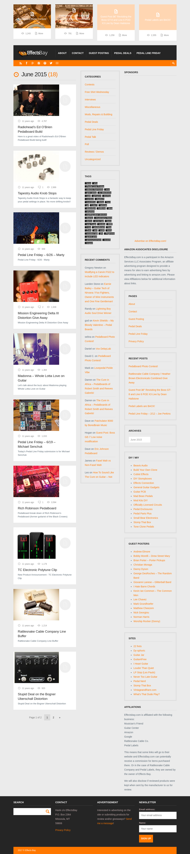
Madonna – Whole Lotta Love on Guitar (41, 378)
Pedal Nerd (139, 681)
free (109, 227)
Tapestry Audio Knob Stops (37, 193)
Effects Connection (143, 483)
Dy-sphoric (139, 650)
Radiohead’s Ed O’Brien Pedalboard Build (35, 129)
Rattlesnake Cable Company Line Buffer (42, 634)
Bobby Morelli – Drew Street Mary (151, 556)
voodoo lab (92, 233)
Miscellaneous (92, 107)
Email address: (147, 809)
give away (92, 193)
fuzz (109, 202)
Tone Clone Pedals (143, 526)
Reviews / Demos (94, 151)
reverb (107, 240)
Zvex (89, 230)
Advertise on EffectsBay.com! (150, 241)
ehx (96, 183)
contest (90, 199)
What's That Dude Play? (146, 694)
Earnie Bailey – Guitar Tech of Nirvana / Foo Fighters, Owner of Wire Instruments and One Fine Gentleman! (99, 293)
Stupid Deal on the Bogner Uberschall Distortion (37, 696)
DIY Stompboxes (142, 478)
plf (88, 205)
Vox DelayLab (103, 348)
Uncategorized (92, 159)
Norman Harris (141, 616)
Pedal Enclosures (142, 509)
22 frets (137, 646)
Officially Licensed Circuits (147, 504)
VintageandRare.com (144, 689)
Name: (142, 823)
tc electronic (105, 193)
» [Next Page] (59, 717)
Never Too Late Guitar (145, 676)
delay (101, 202)
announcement (94, 240)
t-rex (89, 227)
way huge (91, 224)
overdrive (91, 202)
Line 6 (95, 205)
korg (109, 230)
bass (109, 221)
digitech (100, 199)
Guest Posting (99, 53)
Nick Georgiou (141, 612)
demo (89, 221)
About (62, 53)
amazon (97, 196)
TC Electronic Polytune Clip (37, 570)
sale (89, 196)
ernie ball (99, 221)
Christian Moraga (142, 564)
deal (110, 208)
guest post (92, 237)
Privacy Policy (136, 341)
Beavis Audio (140, 465)
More (40, 35)
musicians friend (104, 218)
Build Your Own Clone (145, 469)
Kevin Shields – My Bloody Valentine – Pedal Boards (99, 325)
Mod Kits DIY (140, 500)
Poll (87, 144)
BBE (110, 224)
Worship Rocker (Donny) (146, 621)
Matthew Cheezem (143, 608)
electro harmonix (95, 189)
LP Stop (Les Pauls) (144, 672)
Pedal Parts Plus (142, 513)
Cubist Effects (140, 474)
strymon (91, 211)
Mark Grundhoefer (143, 603)
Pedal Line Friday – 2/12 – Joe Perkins (149, 413)
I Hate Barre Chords (144, 586)
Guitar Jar (138, 655)
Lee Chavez (140, 599)
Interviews (90, 99)
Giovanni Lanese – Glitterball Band (152, 582)
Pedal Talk (90, 136)
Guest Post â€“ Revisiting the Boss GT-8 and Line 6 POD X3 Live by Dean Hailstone (150, 394)
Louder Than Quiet (143, 668)
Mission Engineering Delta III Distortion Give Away (38, 315)
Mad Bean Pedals (143, 496)
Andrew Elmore (141, 551)
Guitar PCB (139, 491)
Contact (78, 53)
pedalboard (99, 227)
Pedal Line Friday (149, 53)
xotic (102, 230)
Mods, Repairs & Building (98, 114)
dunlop (107, 196)
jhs (101, 233)
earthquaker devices (97, 215)
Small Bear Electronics (145, 517)
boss (89, 183)
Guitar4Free (140, 659)
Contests (89, 84)
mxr (108, 189)
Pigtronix (110, 233)
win (96, 230)
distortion (91, 208)
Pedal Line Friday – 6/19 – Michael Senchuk (36, 444)
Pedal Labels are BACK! (142, 406)
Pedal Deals (122, 53)
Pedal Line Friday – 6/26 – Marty (41, 255)
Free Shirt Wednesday (97, 92)
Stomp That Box (142, 522)
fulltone (102, 208)
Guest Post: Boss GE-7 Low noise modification (100, 437)
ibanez (90, 218)
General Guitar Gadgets (146, 487)
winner (103, 205)
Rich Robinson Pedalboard (37, 508)
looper (90, 243)
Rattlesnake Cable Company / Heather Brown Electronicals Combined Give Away (149, 378)
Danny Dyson (140, 569)
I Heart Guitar (140, 663)
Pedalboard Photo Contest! (143, 366)
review (102, 224)
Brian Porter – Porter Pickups (149, 560)
